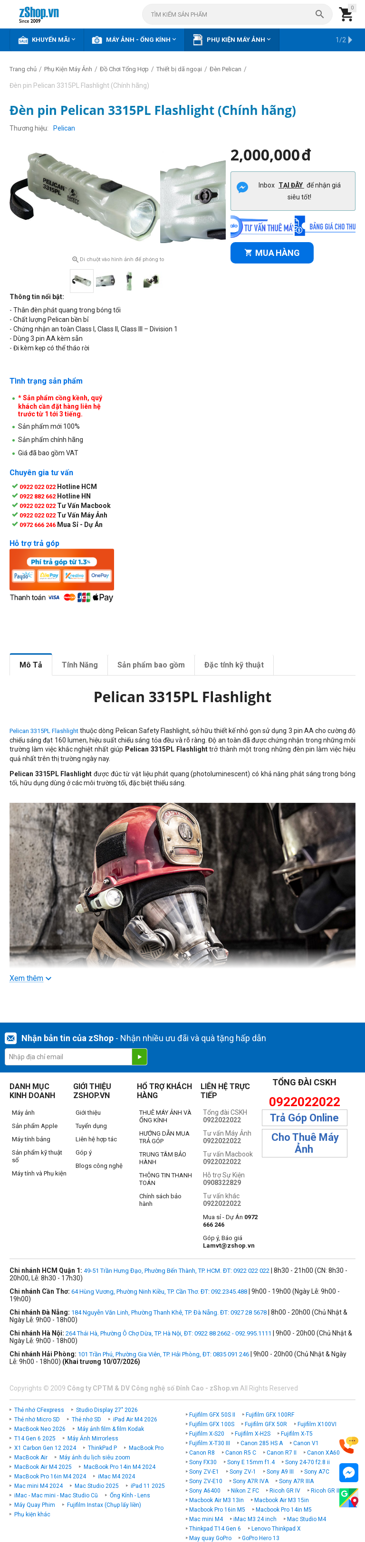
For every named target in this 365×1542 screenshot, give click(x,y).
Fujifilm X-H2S (252, 1433)
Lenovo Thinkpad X (276, 1528)
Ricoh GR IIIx (327, 1490)
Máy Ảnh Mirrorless (92, 1438)
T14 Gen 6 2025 (35, 1438)
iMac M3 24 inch (255, 1518)
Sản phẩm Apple (35, 1125)
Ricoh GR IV (284, 1490)
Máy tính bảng (31, 1138)
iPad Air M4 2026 (135, 1419)
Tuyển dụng (91, 1125)
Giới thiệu (88, 1112)
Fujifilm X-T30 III (209, 1442)
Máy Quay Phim (34, 1504)
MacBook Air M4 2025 (43, 1466)
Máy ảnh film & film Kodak (110, 1428)
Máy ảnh (23, 1112)
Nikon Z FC (245, 1490)
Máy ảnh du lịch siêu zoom (94, 1457)
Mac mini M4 (206, 1518)
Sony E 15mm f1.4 (251, 1461)
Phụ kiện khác (32, 1514)
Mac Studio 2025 (97, 1485)
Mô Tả (30, 664)
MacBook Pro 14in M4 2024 (119, 1466)
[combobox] (237, 14)
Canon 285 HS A (261, 1442)
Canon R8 (202, 1452)
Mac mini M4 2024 (38, 1485)
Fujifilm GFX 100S (211, 1423)
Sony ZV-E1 (204, 1471)
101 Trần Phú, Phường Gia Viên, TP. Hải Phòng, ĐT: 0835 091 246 (163, 1353)
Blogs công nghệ (99, 1165)
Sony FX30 (203, 1461)
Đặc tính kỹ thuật (234, 664)
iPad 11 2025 (148, 1485)
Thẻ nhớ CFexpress (39, 1409)
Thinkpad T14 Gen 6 (215, 1528)
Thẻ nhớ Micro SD (37, 1419)
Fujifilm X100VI (317, 1423)
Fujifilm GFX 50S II (212, 1414)
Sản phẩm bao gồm (151, 664)
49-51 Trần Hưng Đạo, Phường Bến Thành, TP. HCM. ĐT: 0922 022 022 (176, 1270)
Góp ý (84, 1152)
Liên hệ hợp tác (96, 1138)
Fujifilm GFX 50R (266, 1423)
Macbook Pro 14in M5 (284, 1509)
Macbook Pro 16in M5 (217, 1509)
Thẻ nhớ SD (86, 1419)
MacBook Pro (146, 1447)
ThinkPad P (102, 1447)
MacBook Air (31, 1457)
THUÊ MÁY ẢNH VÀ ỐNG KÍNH (165, 1116)
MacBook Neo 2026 (40, 1428)
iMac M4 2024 (116, 1476)
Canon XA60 (323, 1452)
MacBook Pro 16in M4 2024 (50, 1476)
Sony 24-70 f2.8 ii (307, 1461)
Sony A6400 (205, 1490)
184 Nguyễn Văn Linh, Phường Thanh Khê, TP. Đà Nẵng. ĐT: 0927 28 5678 (169, 1312)
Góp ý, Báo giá (229, 1241)
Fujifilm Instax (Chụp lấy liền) (104, 1504)
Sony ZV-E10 (205, 1480)
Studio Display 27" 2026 (107, 1409)
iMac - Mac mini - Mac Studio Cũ (56, 1495)
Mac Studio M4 (306, 1518)
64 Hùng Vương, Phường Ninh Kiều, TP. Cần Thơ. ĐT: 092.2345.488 (159, 1291)
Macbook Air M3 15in (281, 1499)
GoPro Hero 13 (260, 1537)
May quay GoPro (210, 1537)
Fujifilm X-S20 (206, 1433)
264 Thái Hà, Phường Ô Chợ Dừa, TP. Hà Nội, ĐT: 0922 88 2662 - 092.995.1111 (168, 1332)
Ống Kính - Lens (130, 1495)
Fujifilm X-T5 (297, 1433)
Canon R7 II (282, 1452)
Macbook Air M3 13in (216, 1499)
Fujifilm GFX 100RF (270, 1414)
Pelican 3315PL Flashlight (44, 730)
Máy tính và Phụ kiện (39, 1172)
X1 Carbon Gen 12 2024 (45, 1447)
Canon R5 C (240, 1452)
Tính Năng (80, 664)
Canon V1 (306, 1442)
